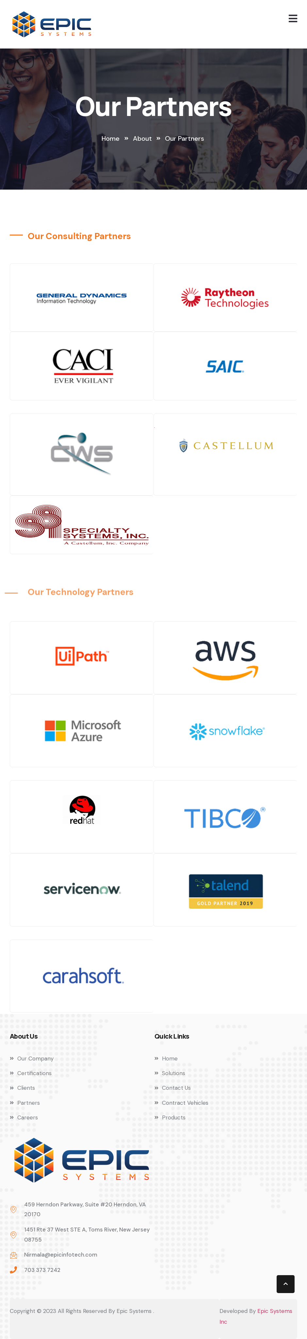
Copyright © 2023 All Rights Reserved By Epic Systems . (82, 1311)
